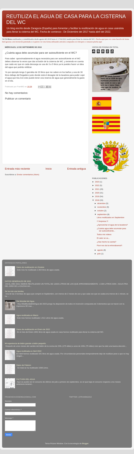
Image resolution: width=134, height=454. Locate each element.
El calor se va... (103, 238)
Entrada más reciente (17, 168)
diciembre (101, 203)
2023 (97, 182)
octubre (100, 211)
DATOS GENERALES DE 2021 (18, 281)
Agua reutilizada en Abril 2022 (28, 351)
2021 (97, 189)
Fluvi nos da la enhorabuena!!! (109, 245)
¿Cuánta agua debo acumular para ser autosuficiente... (111, 229)
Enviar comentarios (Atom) (28, 174)
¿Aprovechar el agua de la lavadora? (112, 225)
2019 (97, 196)
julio (99, 254)
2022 (97, 185)
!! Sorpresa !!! (102, 221)
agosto (100, 250)
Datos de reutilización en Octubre (30, 267)
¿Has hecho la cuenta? (106, 242)
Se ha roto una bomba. (14, 291)
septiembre (102, 214)
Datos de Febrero (23, 365)
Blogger (85, 443)
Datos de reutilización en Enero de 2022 (33, 329)
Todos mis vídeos (104, 234)
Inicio (49, 168)
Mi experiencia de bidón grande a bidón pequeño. (25, 343)
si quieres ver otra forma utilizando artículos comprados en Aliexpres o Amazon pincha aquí (67, 42)
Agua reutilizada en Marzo (27, 315)
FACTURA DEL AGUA (25, 379)
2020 (97, 193)
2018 (97, 200)
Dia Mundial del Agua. (25, 301)
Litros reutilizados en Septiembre (110, 217)
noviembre (102, 207)
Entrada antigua (76, 168)
